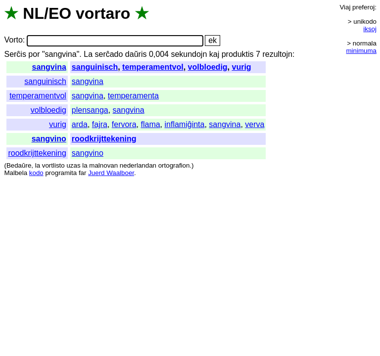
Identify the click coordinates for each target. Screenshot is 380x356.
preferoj (363, 7)
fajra (99, 124)
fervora (124, 124)
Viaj (344, 7)
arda (80, 124)
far (83, 173)
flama (150, 124)
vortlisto (53, 165)
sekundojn (189, 54)
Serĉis (15, 54)
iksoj (370, 29)
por (34, 54)
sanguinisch (95, 67)
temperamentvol (153, 67)
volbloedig (208, 67)
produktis (238, 54)
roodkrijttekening (104, 138)
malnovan (103, 165)
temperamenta (133, 95)
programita (61, 173)
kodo (36, 173)
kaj (214, 54)
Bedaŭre (18, 165)
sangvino (49, 138)
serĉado (109, 54)
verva (254, 124)
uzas (73, 165)
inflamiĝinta (185, 124)
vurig (241, 67)
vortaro (103, 13)
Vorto (13, 40)
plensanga (90, 110)
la (37, 165)
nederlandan (138, 165)
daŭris (136, 54)
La (88, 54)
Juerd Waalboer (111, 173)
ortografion (174, 165)
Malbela (15, 173)
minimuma (361, 50)
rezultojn (277, 54)
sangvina (49, 67)
